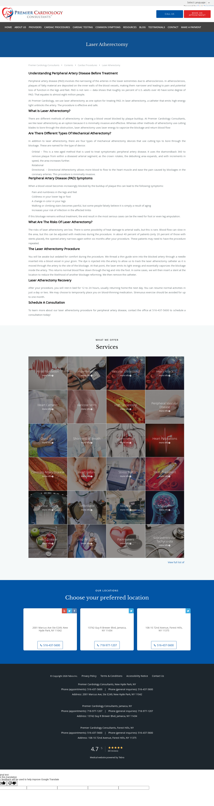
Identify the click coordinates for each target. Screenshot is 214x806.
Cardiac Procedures (88, 65)
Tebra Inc (72, 675)
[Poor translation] (12, 783)
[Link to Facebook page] (74, 610)
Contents (69, 65)
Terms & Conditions (111, 675)
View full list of (176, 562)
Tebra (121, 757)
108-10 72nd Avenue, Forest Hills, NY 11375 (163, 629)
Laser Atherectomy (111, 65)
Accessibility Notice (137, 675)
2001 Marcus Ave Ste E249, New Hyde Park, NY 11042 (50, 629)
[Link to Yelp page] (64, 610)
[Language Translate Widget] (199, 2)
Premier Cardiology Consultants (44, 65)
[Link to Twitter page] (69, 610)
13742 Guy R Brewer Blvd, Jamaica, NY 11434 (107, 629)
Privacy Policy (89, 675)
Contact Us (158, 675)
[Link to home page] (27, 14)
